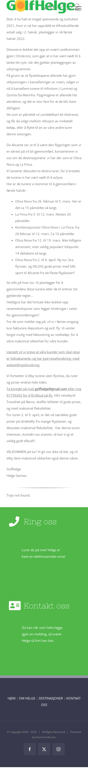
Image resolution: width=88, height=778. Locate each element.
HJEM (11, 698)
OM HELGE (27, 698)
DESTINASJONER (51, 698)
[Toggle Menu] (78, 8)
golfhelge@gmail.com (51, 389)
